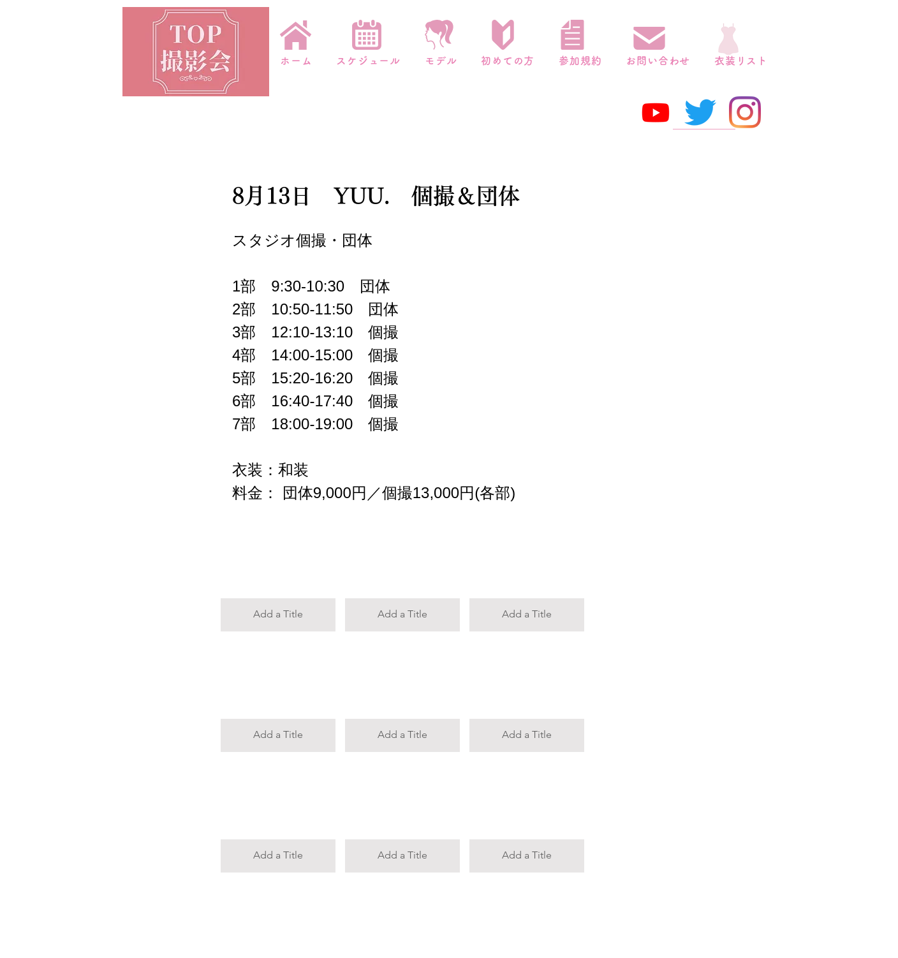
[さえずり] (700, 112)
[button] (278, 575)
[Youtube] (656, 112)
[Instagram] (745, 112)
